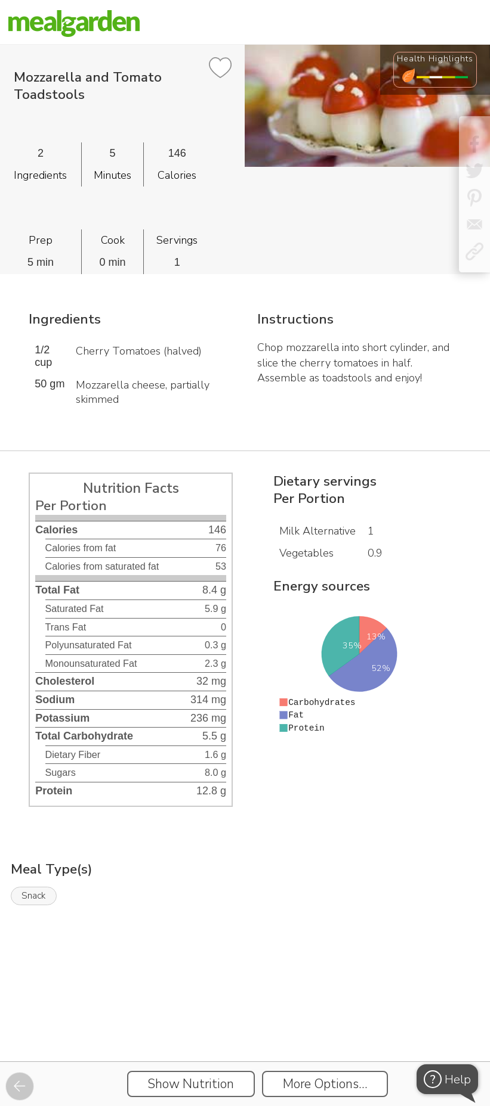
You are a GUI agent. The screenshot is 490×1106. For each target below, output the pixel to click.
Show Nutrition (190, 1084)
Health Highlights (435, 58)
